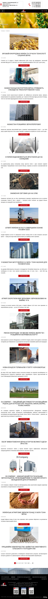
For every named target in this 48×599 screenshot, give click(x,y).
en (46, 10)
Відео (30, 579)
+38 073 (36, 3)
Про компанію (5, 577)
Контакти (44, 579)
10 (28, 563)
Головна (3, 30)
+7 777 (35, 5)
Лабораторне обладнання (39, 577)
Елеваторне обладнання (23, 577)
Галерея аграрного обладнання (10, 579)
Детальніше (24, 65)
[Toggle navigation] (2, 11)
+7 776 (35, 6)
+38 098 (36, 2)
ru (42, 10)
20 (32, 563)
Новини (13, 577)
